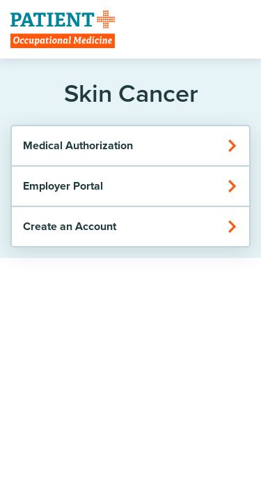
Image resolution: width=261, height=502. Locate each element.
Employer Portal (130, 186)
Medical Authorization (130, 145)
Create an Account (130, 226)
